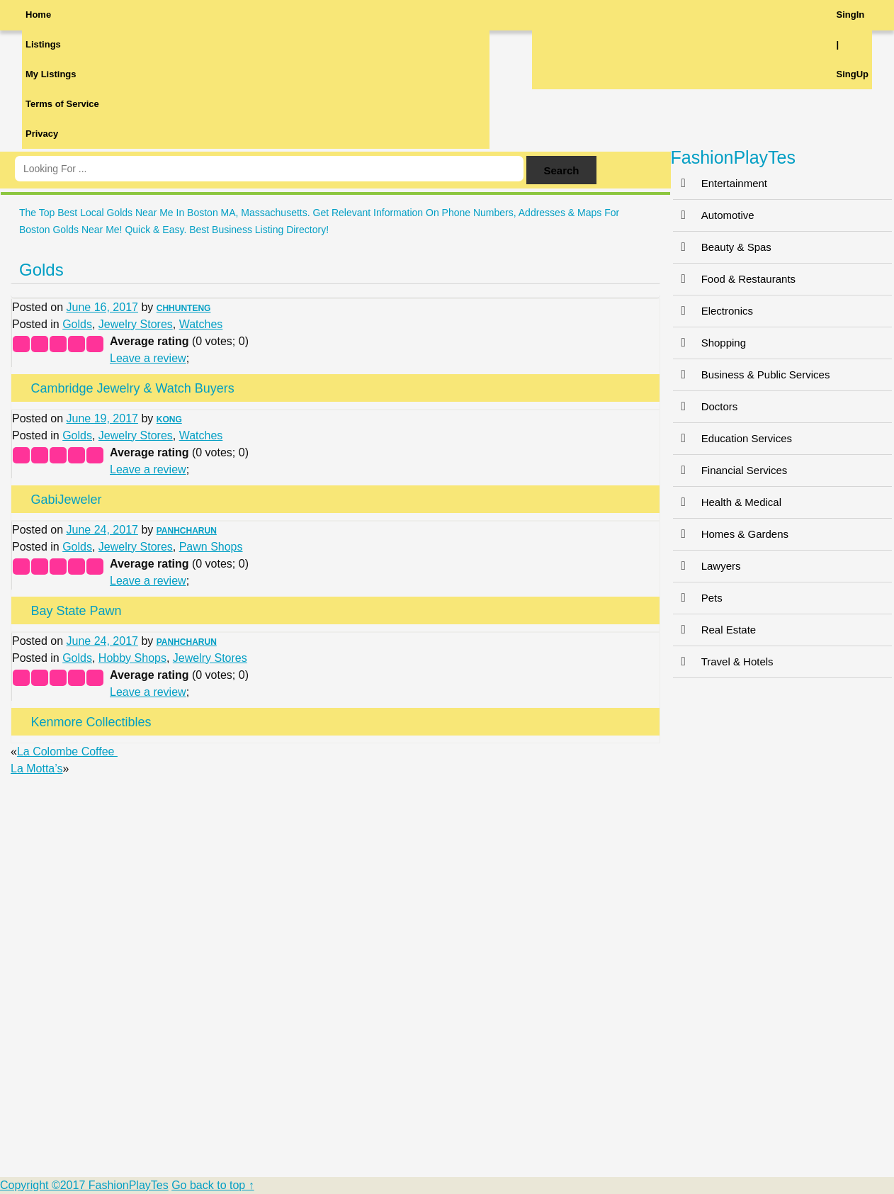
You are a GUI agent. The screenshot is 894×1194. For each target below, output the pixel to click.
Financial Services (730, 470)
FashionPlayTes (733, 157)
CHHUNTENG (184, 308)
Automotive (713, 215)
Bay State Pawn (75, 611)
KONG (169, 419)
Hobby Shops (132, 658)
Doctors (705, 406)
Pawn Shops (211, 547)
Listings (43, 44)
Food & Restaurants (734, 279)
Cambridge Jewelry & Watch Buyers (132, 388)
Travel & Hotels (723, 661)
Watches (201, 324)
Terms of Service (62, 103)
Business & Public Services (751, 374)
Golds (41, 269)
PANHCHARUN (187, 531)
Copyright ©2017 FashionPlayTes (84, 1185)
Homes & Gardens (730, 534)
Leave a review (148, 358)
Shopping (709, 343)
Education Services (732, 438)
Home (38, 14)
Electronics (713, 311)
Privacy (42, 133)
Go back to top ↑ (212, 1185)
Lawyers (707, 566)
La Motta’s (37, 768)
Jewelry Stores (135, 324)
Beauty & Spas (722, 247)
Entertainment (720, 183)
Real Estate (715, 630)
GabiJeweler (65, 499)
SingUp (853, 74)
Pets (698, 598)
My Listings (51, 74)
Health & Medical (727, 502)
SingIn (851, 14)
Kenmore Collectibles (90, 722)
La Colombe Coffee (67, 751)
